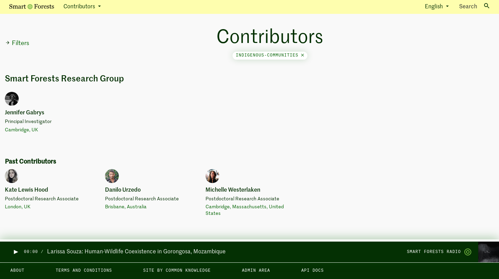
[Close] (302, 55)
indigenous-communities (270, 55)
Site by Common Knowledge (177, 270)
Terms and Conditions (84, 270)
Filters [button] (17, 43)
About (17, 270)
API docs (312, 270)
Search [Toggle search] (474, 6)
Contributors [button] (79, 7)
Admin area (256, 270)
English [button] (434, 7)
